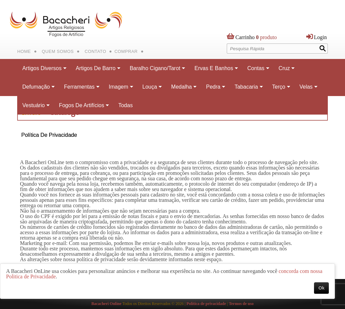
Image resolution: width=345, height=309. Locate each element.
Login (320, 37)
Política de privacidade (206, 303)
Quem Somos (58, 51)
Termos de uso (241, 303)
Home (24, 51)
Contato (95, 51)
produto (256, 39)
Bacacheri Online (106, 303)
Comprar (126, 51)
